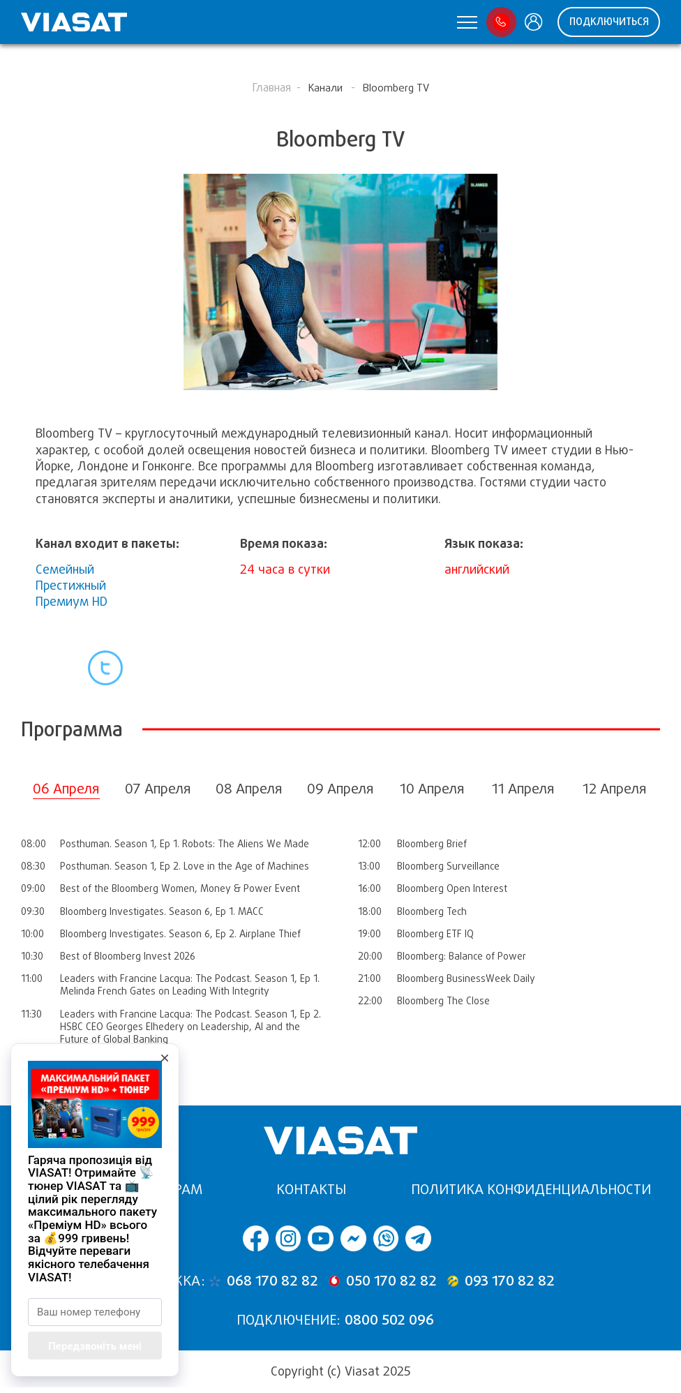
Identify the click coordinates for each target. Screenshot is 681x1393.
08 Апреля (249, 789)
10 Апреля (432, 789)
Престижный (71, 585)
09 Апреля (340, 789)
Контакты (311, 1189)
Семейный (65, 569)
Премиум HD (71, 601)
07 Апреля (158, 789)
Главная (271, 87)
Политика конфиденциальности (531, 1189)
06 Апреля (66, 789)
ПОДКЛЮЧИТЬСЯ (609, 22)
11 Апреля (523, 789)
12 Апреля (615, 789)
